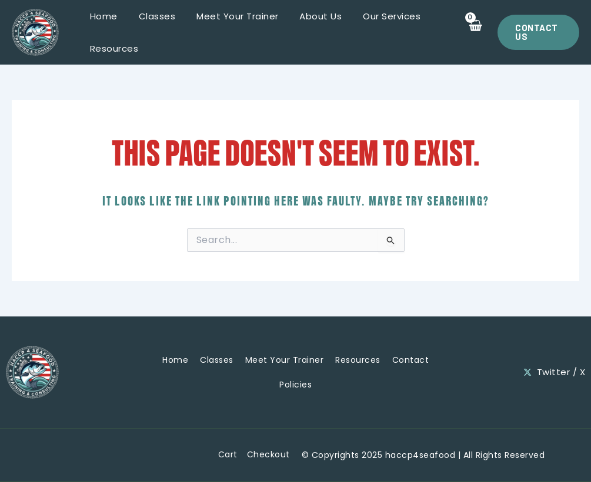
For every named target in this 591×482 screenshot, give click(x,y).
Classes (152, 16)
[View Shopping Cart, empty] (471, 32)
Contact (410, 360)
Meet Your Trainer (229, 16)
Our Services (376, 16)
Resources (112, 48)
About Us (309, 16)
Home (102, 16)
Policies (295, 384)
